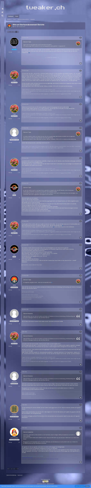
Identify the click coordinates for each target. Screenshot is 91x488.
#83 (80, 104)
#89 (80, 275)
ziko (34, 264)
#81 (80, 37)
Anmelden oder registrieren (2, 12)
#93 (80, 404)
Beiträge (10, 52)
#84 (80, 128)
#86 (80, 183)
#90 (80, 309)
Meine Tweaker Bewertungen (28, 393)
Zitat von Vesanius (28, 313)
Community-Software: (45, 483)
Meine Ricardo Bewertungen (28, 394)
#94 (80, 427)
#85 (80, 158)
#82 (80, 70)
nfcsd (15, 26)
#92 (80, 371)
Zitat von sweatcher (28, 432)
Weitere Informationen (79, 486)
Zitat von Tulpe (27, 42)
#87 (80, 221)
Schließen (87, 486)
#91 (80, 331)
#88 (80, 245)
